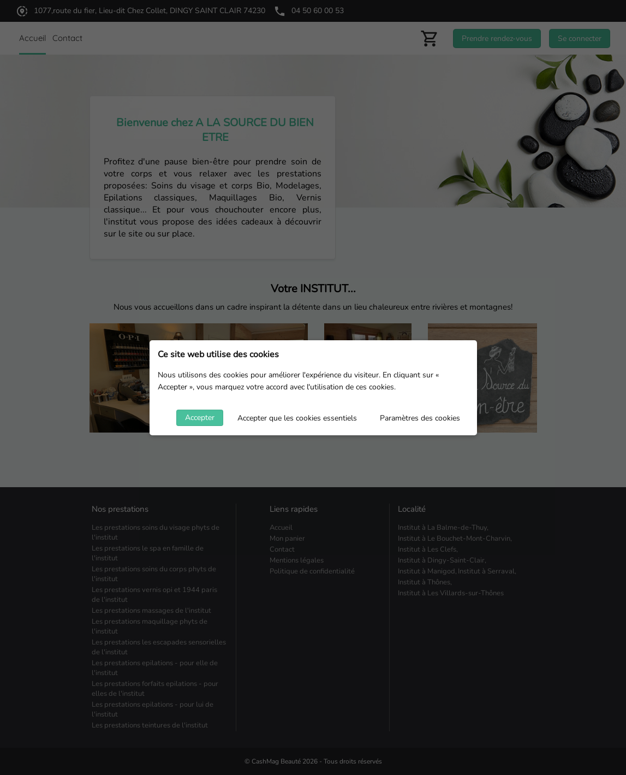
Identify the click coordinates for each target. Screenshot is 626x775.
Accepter (199, 417)
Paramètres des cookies (420, 418)
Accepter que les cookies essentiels (297, 418)
